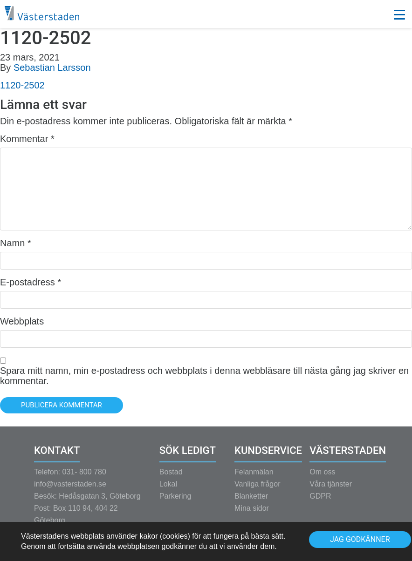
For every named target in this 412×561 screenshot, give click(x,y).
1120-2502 (22, 85)
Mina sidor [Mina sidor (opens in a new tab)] (251, 514)
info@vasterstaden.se (70, 490)
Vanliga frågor (257, 490)
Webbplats (22, 321)
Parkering (175, 502)
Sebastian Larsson (52, 67)
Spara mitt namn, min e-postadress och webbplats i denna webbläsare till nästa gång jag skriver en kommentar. (204, 375)
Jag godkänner (360, 539)
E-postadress (30, 282)
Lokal (168, 490)
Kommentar (27, 139)
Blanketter (251, 502)
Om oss (322, 478)
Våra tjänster (330, 490)
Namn (15, 243)
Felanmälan (254, 478)
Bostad (171, 478)
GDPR (320, 502)
